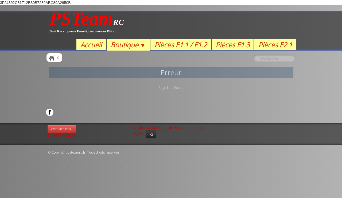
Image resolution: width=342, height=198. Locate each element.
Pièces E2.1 (275, 44)
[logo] (86, 25)
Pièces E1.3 (233, 44)
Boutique (128, 44)
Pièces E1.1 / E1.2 (180, 44)
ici (151, 134)
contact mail (61, 128)
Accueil (91, 44)
